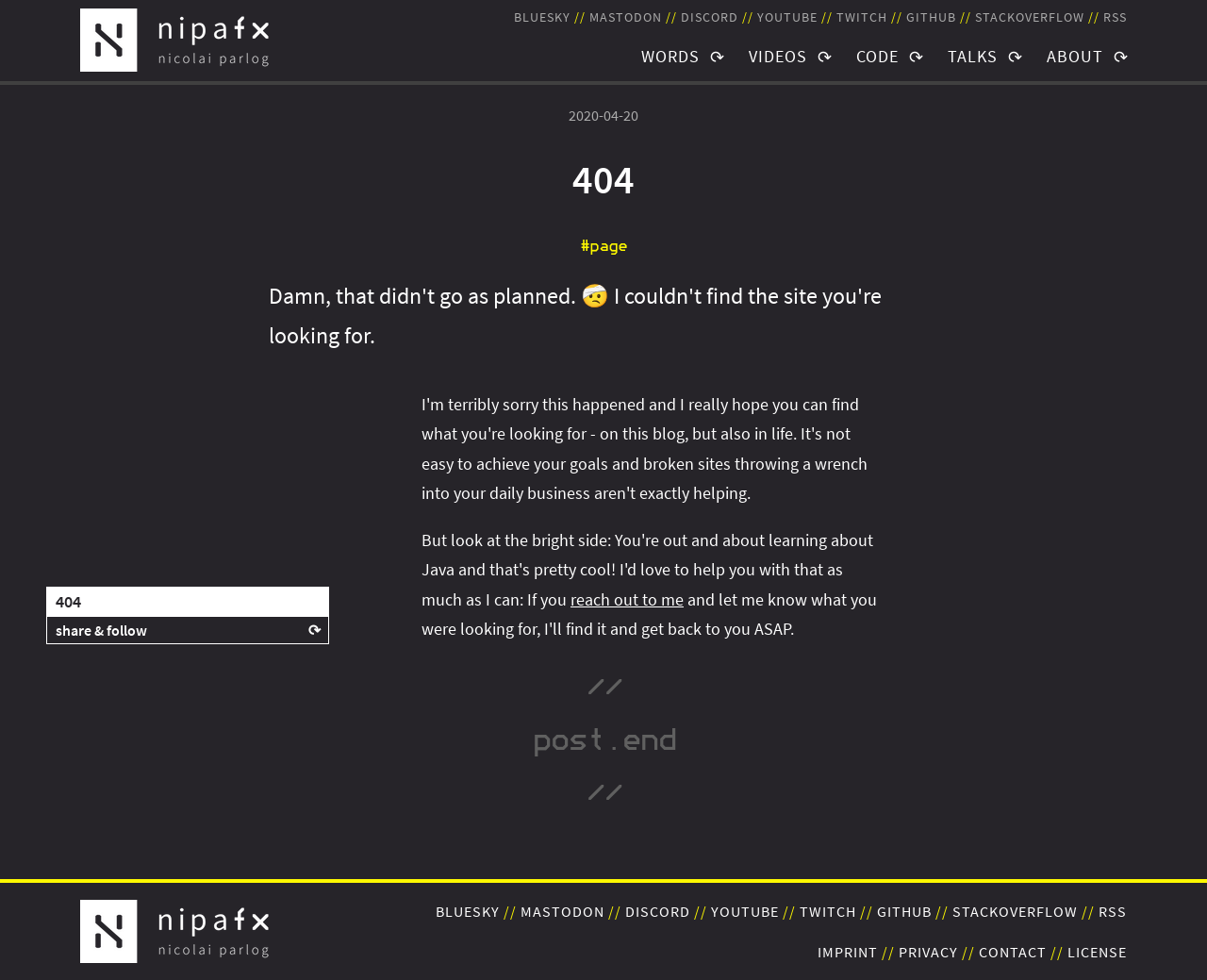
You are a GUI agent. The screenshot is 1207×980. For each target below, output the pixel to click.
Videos (778, 56)
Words (670, 56)
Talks (973, 56)
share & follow (101, 630)
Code (877, 56)
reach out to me (627, 599)
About (1075, 56)
